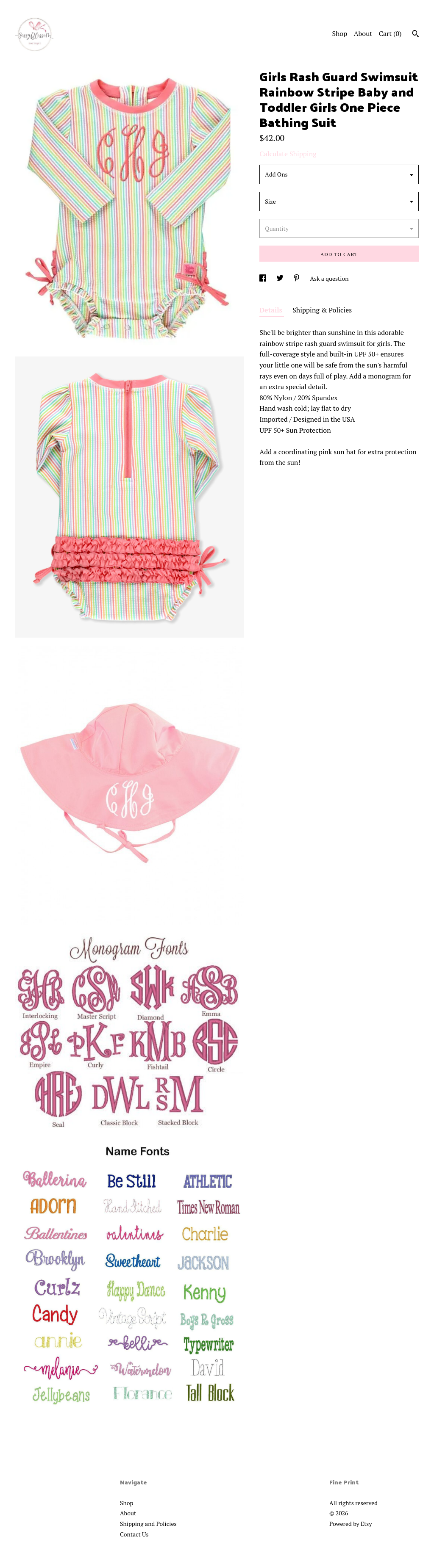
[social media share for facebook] (263, 278)
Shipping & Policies (322, 310)
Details (271, 310)
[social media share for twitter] (280, 278)
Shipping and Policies (148, 1524)
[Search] (415, 34)
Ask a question (329, 278)
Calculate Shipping (287, 153)
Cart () (390, 33)
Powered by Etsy (350, 1524)
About (363, 33)
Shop (339, 33)
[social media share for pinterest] (297, 278)
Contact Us (134, 1534)
